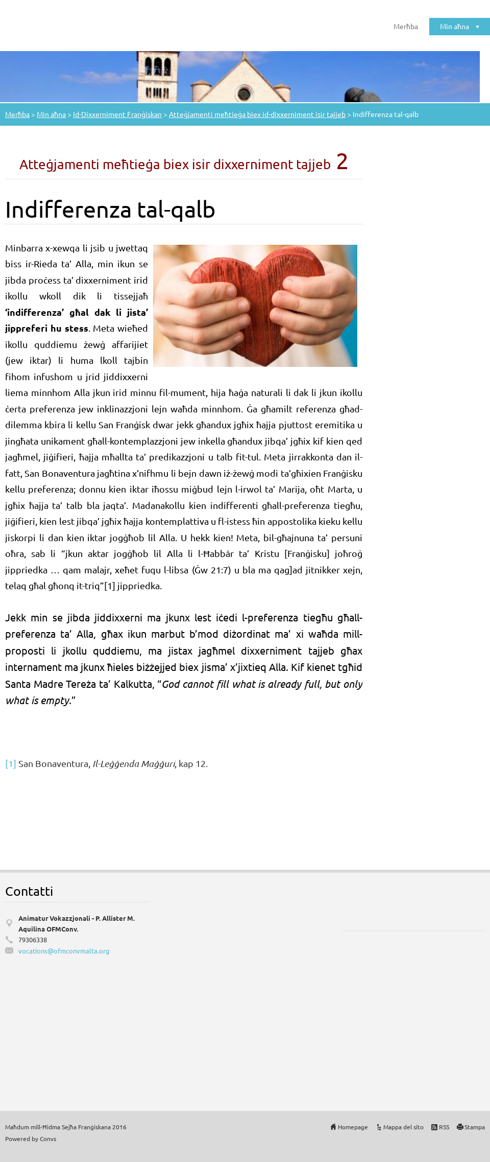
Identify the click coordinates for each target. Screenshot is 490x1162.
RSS (444, 1127)
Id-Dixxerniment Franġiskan (117, 114)
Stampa (474, 1127)
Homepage (353, 1127)
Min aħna (454, 26)
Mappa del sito (403, 1127)
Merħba (406, 26)
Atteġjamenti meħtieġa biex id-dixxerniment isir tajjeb (257, 114)
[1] (10, 763)
